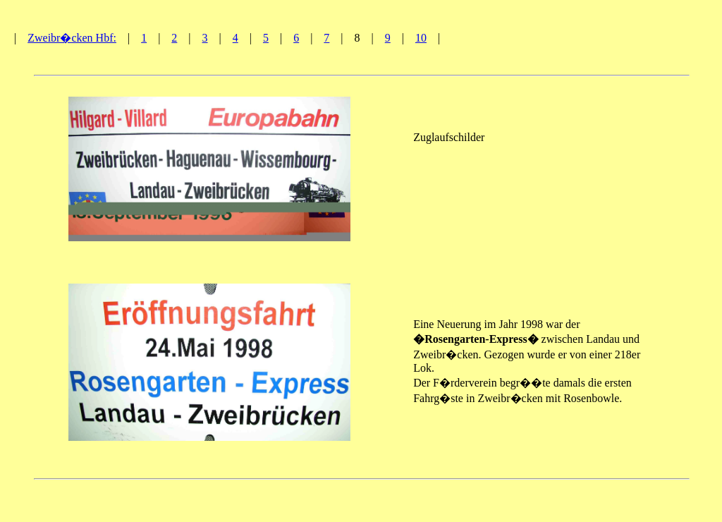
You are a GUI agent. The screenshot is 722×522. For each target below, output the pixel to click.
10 (421, 38)
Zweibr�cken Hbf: (71, 38)
